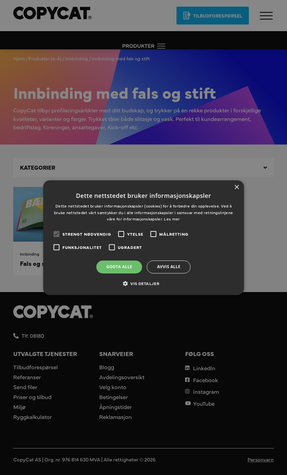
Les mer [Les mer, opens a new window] (172, 218)
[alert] (143, 237)
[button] (143, 283)
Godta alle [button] (119, 266)
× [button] (236, 187)
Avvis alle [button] (168, 266)
